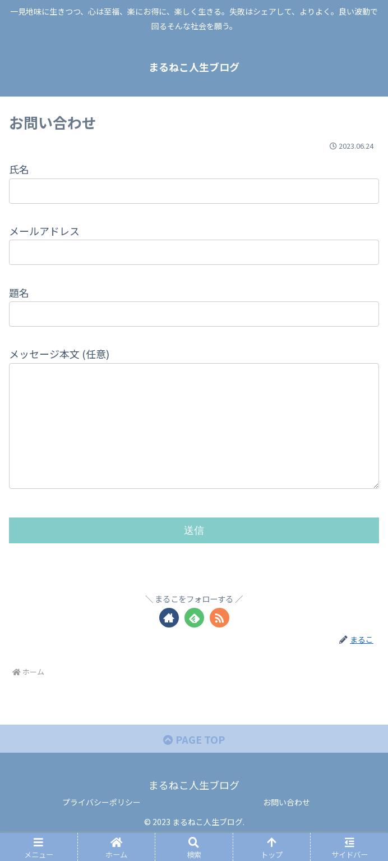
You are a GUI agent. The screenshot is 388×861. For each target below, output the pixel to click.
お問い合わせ (286, 824)
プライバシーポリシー (101, 824)
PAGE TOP (194, 761)
